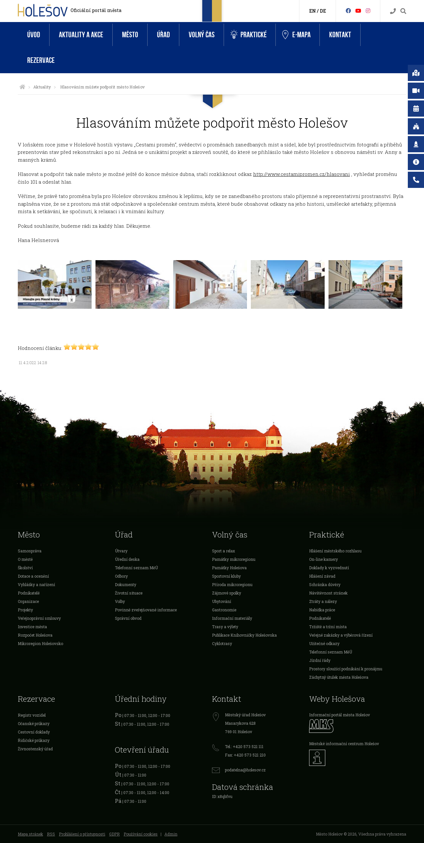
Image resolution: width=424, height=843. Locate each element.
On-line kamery (323, 559)
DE (323, 11)
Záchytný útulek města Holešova (338, 677)
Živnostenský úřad (35, 748)
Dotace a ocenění (33, 576)
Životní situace (128, 592)
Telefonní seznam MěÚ (136, 567)
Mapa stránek (30, 834)
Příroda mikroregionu (232, 584)
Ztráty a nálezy (323, 601)
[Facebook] (348, 10)
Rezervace (41, 60)
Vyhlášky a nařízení (36, 584)
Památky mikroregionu (233, 559)
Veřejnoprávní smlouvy (39, 618)
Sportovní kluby (226, 576)
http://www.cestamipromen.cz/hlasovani (301, 174)
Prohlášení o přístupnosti (82, 834)
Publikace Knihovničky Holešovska (244, 635)
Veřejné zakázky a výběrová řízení (341, 635)
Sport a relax (223, 550)
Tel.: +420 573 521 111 (244, 746)
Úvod (33, 35)
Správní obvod (128, 618)
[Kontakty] (393, 11)
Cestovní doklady (34, 731)
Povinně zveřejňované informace (146, 609)
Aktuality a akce (81, 35)
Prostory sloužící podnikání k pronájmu (345, 668)
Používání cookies (141, 834)
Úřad (163, 35)
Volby (120, 601)
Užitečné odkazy (324, 643)
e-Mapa (296, 35)
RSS (51, 834)
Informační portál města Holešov (339, 714)
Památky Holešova (229, 567)
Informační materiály (232, 618)
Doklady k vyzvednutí (329, 567)
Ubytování (221, 601)
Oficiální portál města (96, 10)
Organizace (28, 601)
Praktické (248, 35)
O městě (25, 559)
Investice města (32, 626)
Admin (170, 834)
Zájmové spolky (226, 592)
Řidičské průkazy (34, 740)
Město (130, 35)
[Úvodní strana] (22, 86)
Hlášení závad (322, 576)
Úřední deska (127, 559)
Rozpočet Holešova (35, 635)
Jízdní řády (319, 660)
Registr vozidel (32, 715)
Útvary (121, 550)
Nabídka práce (322, 609)
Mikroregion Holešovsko (40, 643)
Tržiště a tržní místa (328, 626)
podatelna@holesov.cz (245, 769)
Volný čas (202, 35)
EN (312, 11)
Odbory (121, 576)
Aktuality (42, 86)
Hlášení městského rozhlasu (335, 550)
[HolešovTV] (358, 10)
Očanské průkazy (34, 723)
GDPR (114, 834)
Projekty (25, 609)
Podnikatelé (28, 592)
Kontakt (340, 35)
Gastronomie (224, 609)
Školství (25, 567)
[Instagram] (368, 10)
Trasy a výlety (225, 626)
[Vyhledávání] (403, 11)
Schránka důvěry (324, 584)
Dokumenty (125, 584)
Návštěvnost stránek (328, 592)
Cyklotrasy (222, 643)
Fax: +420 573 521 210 (245, 754)
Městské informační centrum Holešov (344, 743)
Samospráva (29, 550)
